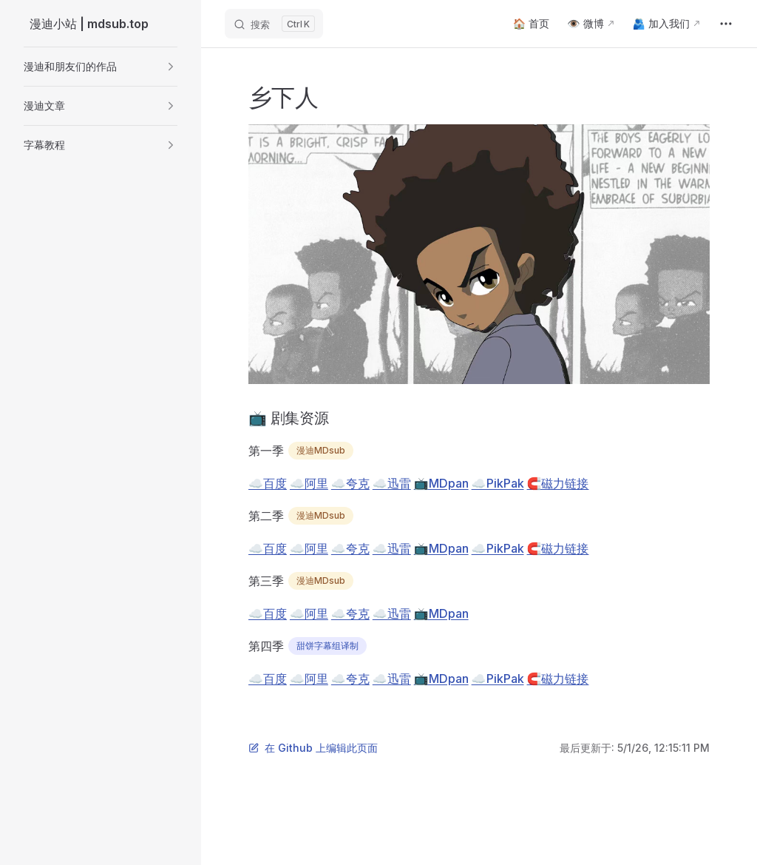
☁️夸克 (350, 483)
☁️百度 (267, 483)
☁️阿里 (309, 483)
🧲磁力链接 (558, 483)
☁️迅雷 (392, 483)
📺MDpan (441, 483)
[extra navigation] (726, 23)
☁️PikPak (498, 483)
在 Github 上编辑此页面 (313, 747)
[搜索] (274, 23)
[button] (100, 66)
